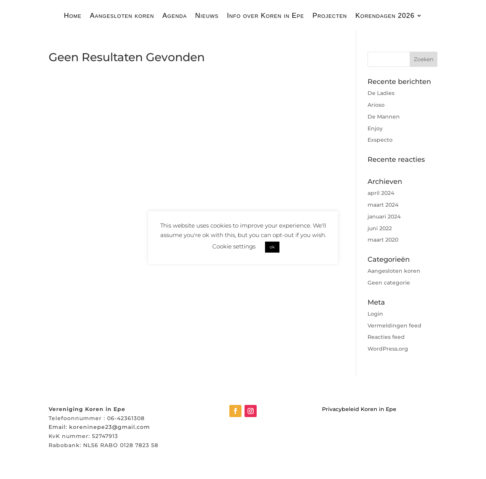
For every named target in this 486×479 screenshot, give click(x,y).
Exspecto (380, 139)
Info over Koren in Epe (265, 16)
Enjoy (375, 128)
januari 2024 (384, 216)
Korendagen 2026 (385, 16)
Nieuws (207, 16)
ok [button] (272, 247)
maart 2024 (383, 204)
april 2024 (381, 193)
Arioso (376, 104)
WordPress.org (388, 348)
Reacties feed (386, 337)
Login (375, 313)
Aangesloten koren (122, 16)
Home (73, 16)
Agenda (175, 16)
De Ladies (381, 93)
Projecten (329, 16)
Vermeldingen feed (394, 325)
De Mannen (384, 116)
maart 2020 (383, 239)
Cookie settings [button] (234, 246)
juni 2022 (380, 228)
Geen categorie (389, 282)
